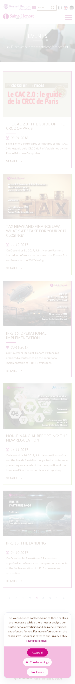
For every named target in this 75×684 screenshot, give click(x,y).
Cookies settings (39, 662)
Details (11, 161)
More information (36, 640)
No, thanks (37, 671)
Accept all (37, 652)
